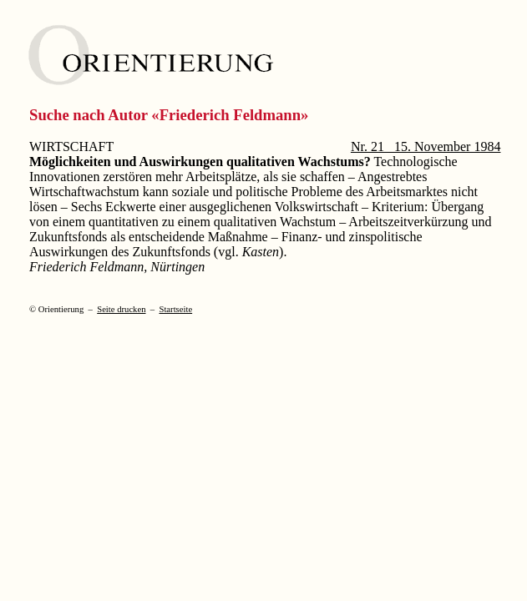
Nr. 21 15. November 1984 (426, 146)
